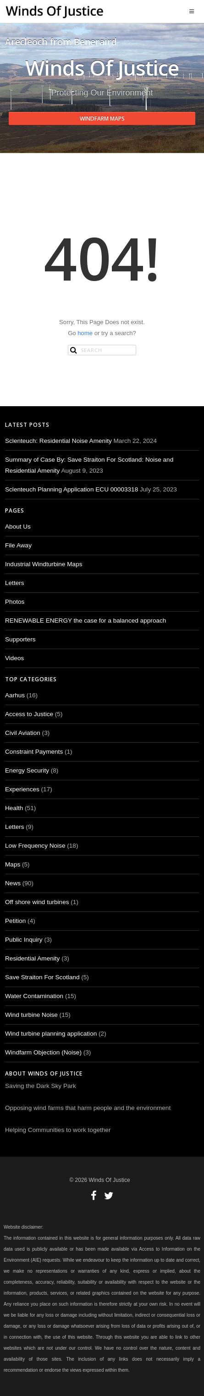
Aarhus (15, 695)
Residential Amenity (32, 958)
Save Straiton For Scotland (42, 977)
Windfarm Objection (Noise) (43, 1052)
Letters (14, 582)
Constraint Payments (34, 751)
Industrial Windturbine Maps (44, 564)
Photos (14, 601)
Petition (15, 920)
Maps (12, 864)
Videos (14, 658)
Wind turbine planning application (51, 1033)
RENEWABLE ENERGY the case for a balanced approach (85, 620)
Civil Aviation (22, 732)
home (85, 333)
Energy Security (27, 770)
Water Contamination (34, 996)
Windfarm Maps (102, 118)
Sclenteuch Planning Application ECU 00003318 (71, 489)
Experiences (22, 789)
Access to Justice (29, 714)
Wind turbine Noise (31, 1014)
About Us (18, 526)
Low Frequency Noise (35, 845)
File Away (18, 545)
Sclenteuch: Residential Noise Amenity (58, 440)
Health (14, 808)
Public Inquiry (24, 939)
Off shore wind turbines (37, 902)
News (13, 883)
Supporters (20, 639)
